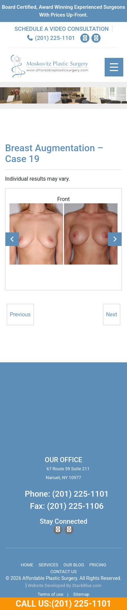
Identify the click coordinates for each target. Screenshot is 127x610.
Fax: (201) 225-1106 (67, 506)
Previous (12, 239)
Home (27, 564)
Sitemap (81, 594)
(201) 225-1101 (50, 38)
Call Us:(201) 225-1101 (63, 604)
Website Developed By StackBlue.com (65, 585)
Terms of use (50, 594)
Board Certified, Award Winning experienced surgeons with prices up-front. (63, 11)
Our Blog (73, 564)
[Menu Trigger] (114, 67)
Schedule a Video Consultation (62, 28)
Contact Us (63, 571)
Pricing (97, 564)
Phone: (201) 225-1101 (67, 494)
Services (48, 564)
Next (115, 239)
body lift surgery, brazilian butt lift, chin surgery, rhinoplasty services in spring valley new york (63, 413)
